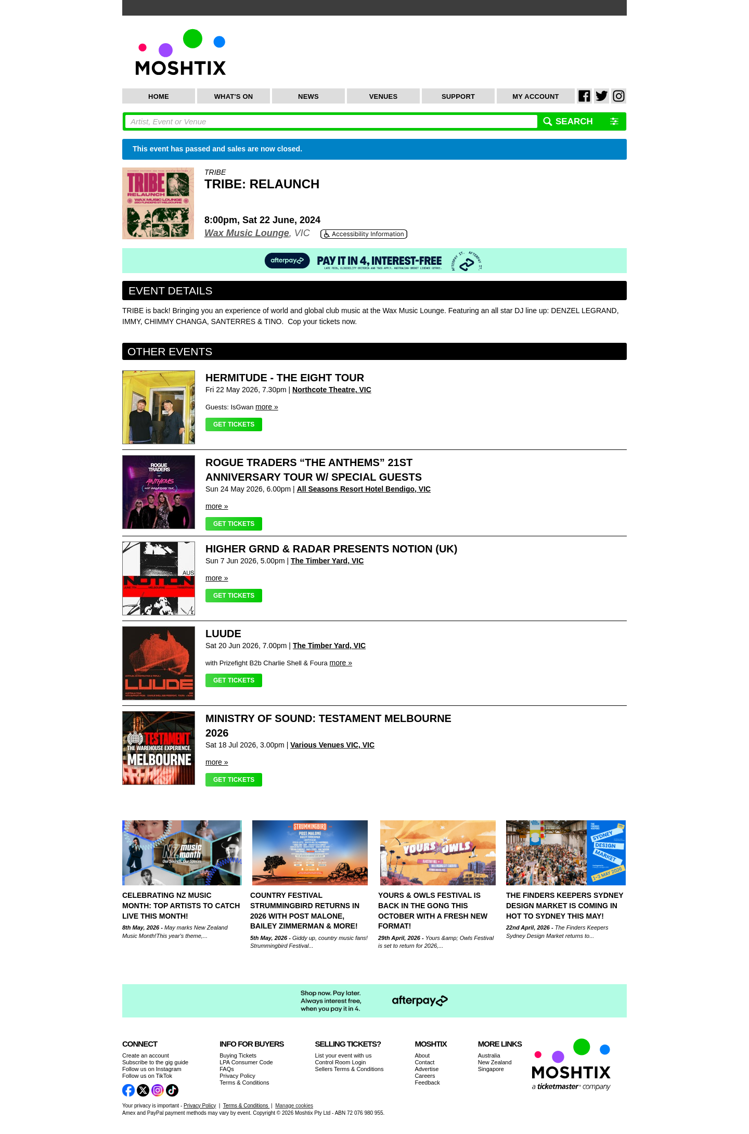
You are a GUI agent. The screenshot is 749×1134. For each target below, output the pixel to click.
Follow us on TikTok (147, 1076)
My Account (535, 96)
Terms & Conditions (244, 1082)
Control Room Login (340, 1062)
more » (266, 407)
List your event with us (343, 1055)
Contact (424, 1062)
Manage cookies (294, 1106)
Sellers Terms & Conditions (349, 1069)
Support (458, 96)
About (422, 1055)
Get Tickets (233, 424)
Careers (425, 1076)
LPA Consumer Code (246, 1062)
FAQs (226, 1069)
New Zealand (495, 1062)
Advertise (426, 1069)
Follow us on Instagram (152, 1069)
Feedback (427, 1082)
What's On (233, 96)
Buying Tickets (237, 1055)
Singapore (491, 1069)
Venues (383, 96)
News (308, 96)
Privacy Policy (237, 1076)
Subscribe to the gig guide (155, 1062)
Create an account (145, 1055)
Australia (489, 1055)
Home (158, 96)
